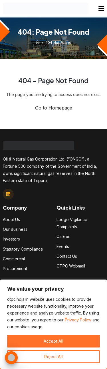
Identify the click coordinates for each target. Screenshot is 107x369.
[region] (53, 324)
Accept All (53, 341)
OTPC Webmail (70, 265)
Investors (11, 239)
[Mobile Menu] (101, 8)
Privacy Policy (78, 319)
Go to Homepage (53, 108)
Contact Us (66, 256)
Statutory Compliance (23, 249)
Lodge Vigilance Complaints (71, 223)
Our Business (15, 229)
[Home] (38, 42)
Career (63, 236)
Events (62, 246)
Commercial (14, 258)
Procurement (15, 268)
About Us (11, 219)
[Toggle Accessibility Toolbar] (11, 358)
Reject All (53, 356)
